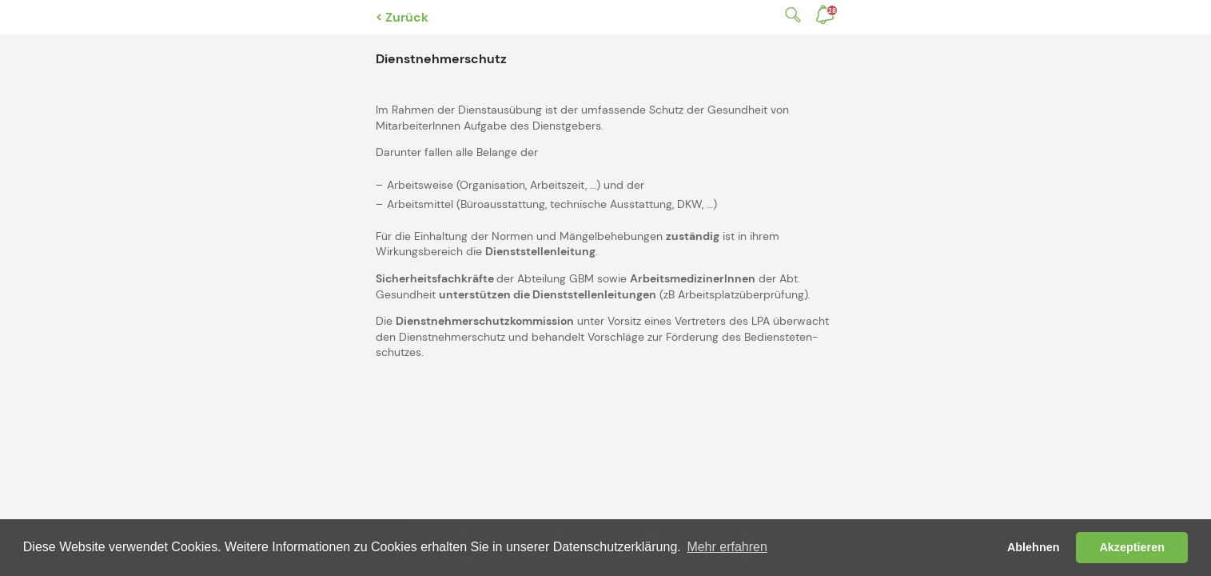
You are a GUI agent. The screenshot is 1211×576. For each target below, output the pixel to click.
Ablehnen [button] (1033, 547)
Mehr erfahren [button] (727, 547)
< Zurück (402, 17)
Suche (790, 15)
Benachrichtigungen (832, 10)
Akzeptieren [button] (1132, 547)
